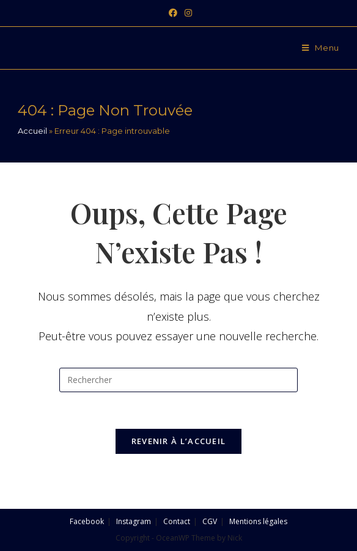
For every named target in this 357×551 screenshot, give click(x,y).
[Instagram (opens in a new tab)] (186, 12)
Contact (176, 521)
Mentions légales (258, 521)
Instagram (133, 521)
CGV (209, 521)
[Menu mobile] (320, 48)
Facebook (87, 521)
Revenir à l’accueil (178, 441)
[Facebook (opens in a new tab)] (173, 12)
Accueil (32, 131)
